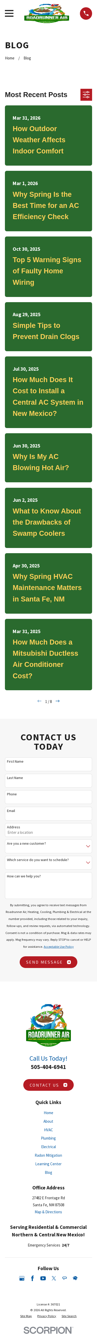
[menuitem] (26, 1316)
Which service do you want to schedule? (38, 860)
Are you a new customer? (26, 843)
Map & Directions (48, 1211)
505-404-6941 (48, 1067)
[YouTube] (43, 1278)
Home (48, 1112)
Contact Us (48, 1085)
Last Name (15, 778)
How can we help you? (24, 876)
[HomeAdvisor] (75, 1278)
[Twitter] (54, 1278)
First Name (15, 761)
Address (13, 827)
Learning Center (48, 1163)
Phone (12, 794)
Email (11, 811)
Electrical (48, 1146)
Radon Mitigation (48, 1155)
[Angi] (64, 1278)
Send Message (48, 962)
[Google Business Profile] (22, 1278)
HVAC (48, 1129)
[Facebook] (32, 1278)
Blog (48, 1172)
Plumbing (48, 1138)
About (48, 1121)
